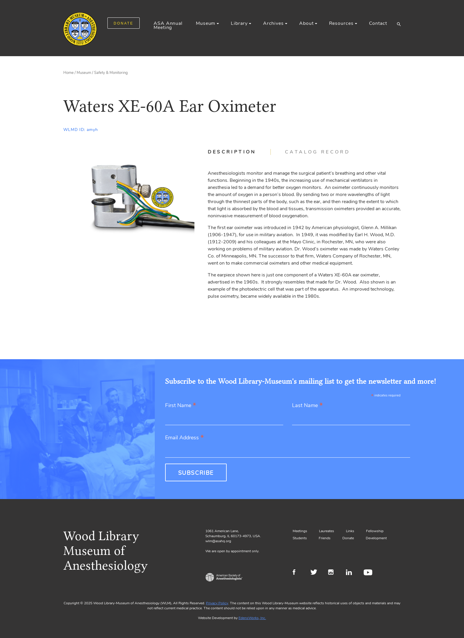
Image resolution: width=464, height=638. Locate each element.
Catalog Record (317, 152)
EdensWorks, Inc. (252, 618)
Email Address (184, 438)
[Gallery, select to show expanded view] (128, 198)
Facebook (298, 573)
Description (232, 152)
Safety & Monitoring (111, 72)
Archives (273, 23)
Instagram (333, 573)
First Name (180, 406)
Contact (378, 23)
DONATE (123, 23)
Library (239, 23)
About (306, 23)
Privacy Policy (217, 603)
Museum (205, 23)
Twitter (315, 573)
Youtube (369, 573)
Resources (341, 23)
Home (68, 72)
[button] (399, 24)
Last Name (307, 406)
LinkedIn (351, 573)
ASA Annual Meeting (168, 25)
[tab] (239, 152)
